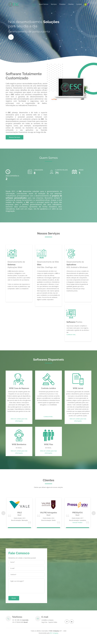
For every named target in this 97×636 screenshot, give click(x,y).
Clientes (71, 4)
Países (81, 170)
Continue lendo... (48, 416)
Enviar (14, 598)
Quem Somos (43, 4)
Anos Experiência (12, 176)
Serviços (54, 4)
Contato (79, 4)
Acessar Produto (77, 522)
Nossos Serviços (14, 137)
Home (34, 4)
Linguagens (38, 170)
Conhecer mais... (71, 334)
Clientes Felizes (61, 170)
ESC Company (54, 633)
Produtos (62, 4)
